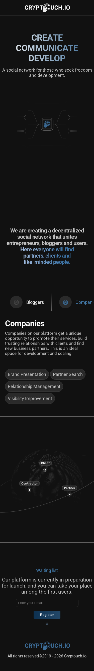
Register (47, 615)
